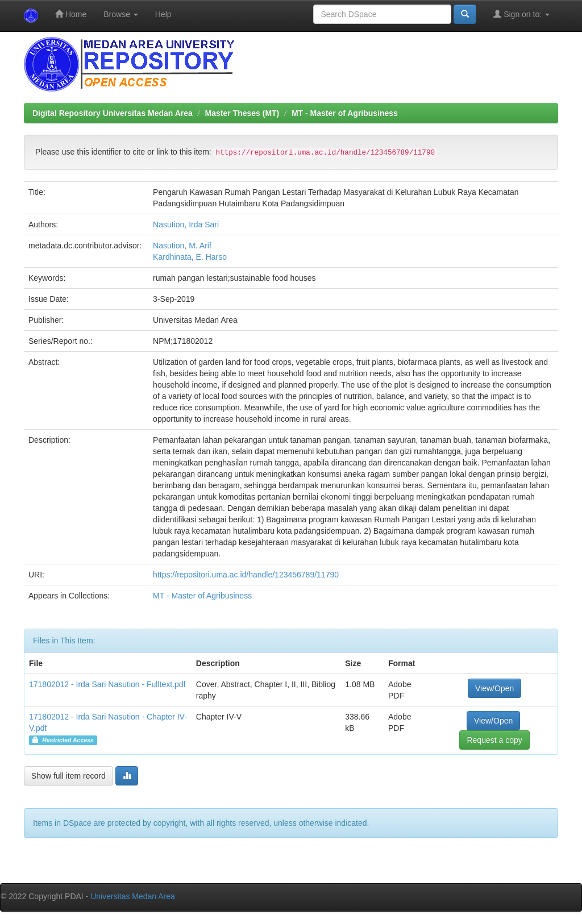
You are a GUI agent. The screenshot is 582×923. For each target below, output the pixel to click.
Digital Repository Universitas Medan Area (112, 113)
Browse (120, 14)
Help (163, 14)
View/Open (494, 688)
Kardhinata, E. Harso (190, 256)
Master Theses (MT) (242, 113)
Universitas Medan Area (132, 896)
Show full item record (68, 775)
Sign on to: (521, 14)
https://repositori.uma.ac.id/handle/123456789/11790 (246, 574)
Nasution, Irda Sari (186, 224)
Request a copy (494, 740)
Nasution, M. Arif (182, 245)
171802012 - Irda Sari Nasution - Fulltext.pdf (107, 684)
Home (70, 14)
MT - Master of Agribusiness (345, 113)
